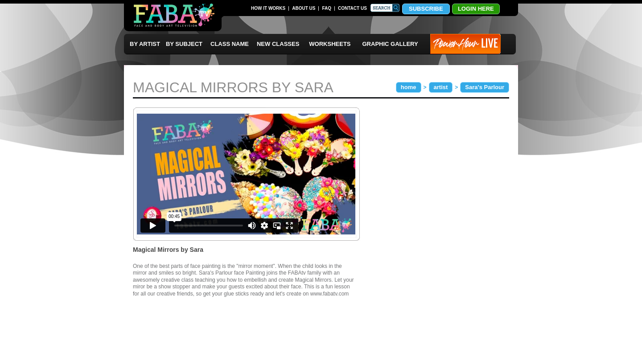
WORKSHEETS (329, 44)
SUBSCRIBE (426, 8)
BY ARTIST (145, 44)
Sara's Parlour (484, 87)
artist (441, 87)
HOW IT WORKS (268, 8)
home (408, 87)
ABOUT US (303, 8)
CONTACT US (352, 8)
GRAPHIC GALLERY (390, 44)
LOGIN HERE (476, 8)
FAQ (326, 8)
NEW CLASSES (278, 44)
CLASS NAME (229, 44)
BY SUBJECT (184, 44)
